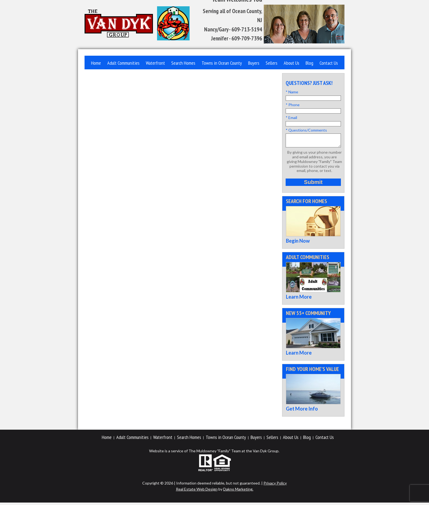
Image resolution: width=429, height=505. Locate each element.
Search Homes (183, 63)
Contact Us (329, 63)
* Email (291, 117)
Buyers (253, 63)
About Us (291, 63)
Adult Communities (123, 63)
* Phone (293, 104)
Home (96, 63)
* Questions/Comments (306, 130)
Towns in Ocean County (222, 63)
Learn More (299, 299)
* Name (292, 92)
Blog (309, 63)
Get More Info (302, 411)
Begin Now (298, 243)
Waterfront (155, 63)
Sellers (271, 63)
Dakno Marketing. (238, 491)
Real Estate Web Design (197, 491)
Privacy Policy (275, 485)
